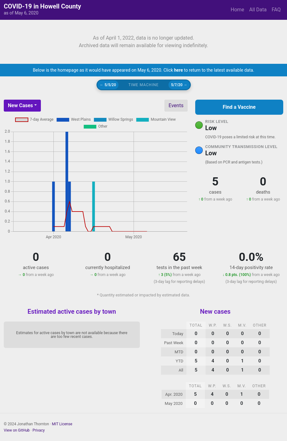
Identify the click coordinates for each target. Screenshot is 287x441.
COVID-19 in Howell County (42, 6)
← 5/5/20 (108, 85)
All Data (258, 10)
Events (175, 105)
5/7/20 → (179, 85)
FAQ (276, 10)
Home (237, 10)
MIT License (62, 424)
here (178, 70)
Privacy (38, 430)
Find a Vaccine (239, 107)
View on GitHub (17, 430)
